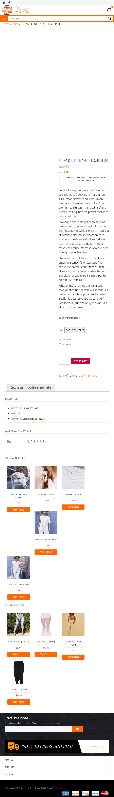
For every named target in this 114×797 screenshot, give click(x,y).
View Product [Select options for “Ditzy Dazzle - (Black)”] (18, 702)
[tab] (16, 388)
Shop (15, 24)
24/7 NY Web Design (62, 788)
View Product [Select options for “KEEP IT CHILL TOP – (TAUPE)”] (18, 597)
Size (60, 330)
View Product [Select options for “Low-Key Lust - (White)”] (46, 654)
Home (6, 24)
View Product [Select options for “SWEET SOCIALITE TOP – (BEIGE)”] (46, 552)
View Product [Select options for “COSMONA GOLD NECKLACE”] (73, 507)
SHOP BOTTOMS (90, 375)
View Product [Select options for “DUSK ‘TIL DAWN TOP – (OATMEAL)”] (18, 509)
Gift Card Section (65, 340)
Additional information (40, 387)
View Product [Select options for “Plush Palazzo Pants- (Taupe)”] (73, 657)
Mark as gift (65, 344)
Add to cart (80, 361)
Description (17, 387)
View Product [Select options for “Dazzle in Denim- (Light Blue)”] (18, 654)
